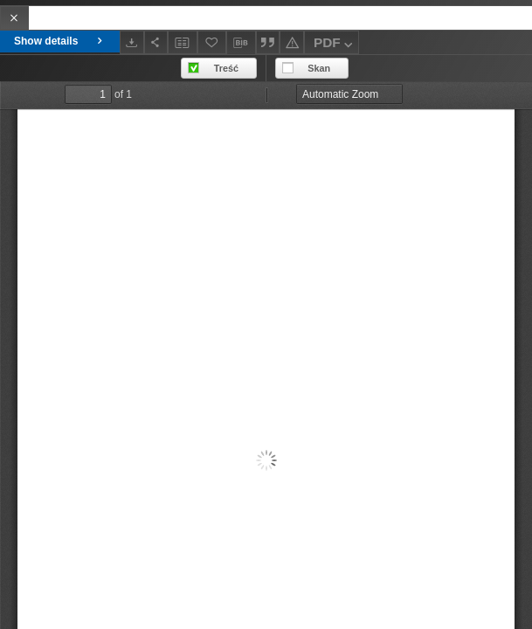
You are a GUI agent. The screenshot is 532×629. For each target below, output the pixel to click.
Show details (60, 41)
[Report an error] (292, 42)
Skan (318, 68)
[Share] (156, 42)
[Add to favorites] (212, 42)
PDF (335, 45)
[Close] (14, 18)
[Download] (132, 42)
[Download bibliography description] (241, 43)
